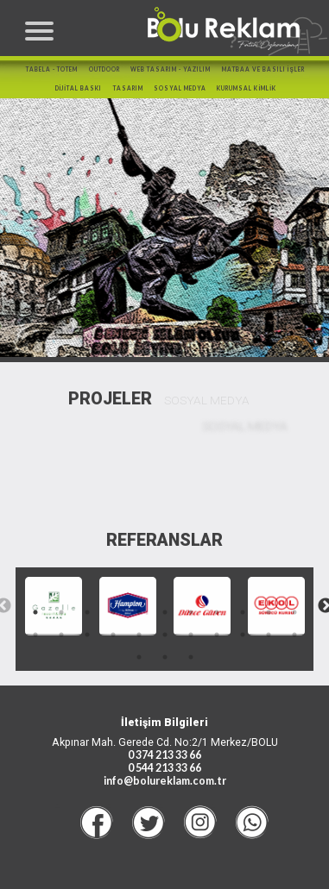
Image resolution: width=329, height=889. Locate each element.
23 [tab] (139, 657)
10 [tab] (268, 612)
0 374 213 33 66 (164, 754)
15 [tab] (113, 634)
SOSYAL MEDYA (180, 88)
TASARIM (128, 88)
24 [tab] (165, 657)
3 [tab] (87, 612)
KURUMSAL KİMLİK (246, 88)
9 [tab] (242, 612)
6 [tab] (165, 612)
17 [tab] (165, 634)
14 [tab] (87, 634)
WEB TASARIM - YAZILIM (170, 69)
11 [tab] (294, 612)
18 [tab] (190, 634)
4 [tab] (113, 612)
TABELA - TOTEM (52, 69)
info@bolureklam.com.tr (165, 780)
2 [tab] (61, 612)
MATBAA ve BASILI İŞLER (263, 69)
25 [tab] (190, 657)
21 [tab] (268, 634)
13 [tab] (61, 634)
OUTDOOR (104, 69)
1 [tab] (35, 612)
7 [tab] (190, 612)
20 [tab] (242, 634)
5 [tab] (139, 612)
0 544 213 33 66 (164, 767)
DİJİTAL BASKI (79, 88)
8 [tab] (216, 612)
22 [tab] (294, 634)
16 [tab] (139, 634)
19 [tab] (216, 634)
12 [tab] (35, 634)
